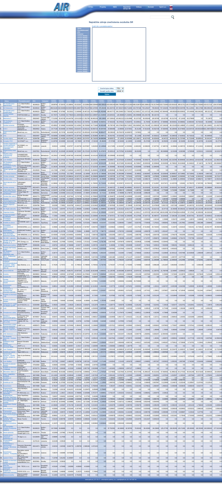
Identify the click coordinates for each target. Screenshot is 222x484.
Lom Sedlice (7, 361)
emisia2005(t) (216, 101)
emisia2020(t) (85, 101)
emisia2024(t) (53, 101)
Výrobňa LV (7, 378)
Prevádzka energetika (7, 219)
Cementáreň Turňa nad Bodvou (9, 166)
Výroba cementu (8, 125)
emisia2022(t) (69, 101)
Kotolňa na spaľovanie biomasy (10, 471)
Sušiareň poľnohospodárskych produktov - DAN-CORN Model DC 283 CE (10, 265)
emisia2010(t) (171, 101)
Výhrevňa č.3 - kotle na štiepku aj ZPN (10, 304)
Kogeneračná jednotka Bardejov (9, 389)
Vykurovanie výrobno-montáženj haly (9, 423)
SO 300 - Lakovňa (9, 238)
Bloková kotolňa (8, 475)
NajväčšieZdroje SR (127, 7)
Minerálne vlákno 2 (9, 372)
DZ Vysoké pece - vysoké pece (9, 111)
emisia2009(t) (180, 101)
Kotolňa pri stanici (9, 352)
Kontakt (151, 7)
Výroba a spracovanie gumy (9, 316)
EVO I (5, 129)
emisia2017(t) (109, 101)
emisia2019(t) (93, 101)
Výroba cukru (7, 179)
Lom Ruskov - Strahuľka (8, 392)
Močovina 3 (7, 118)
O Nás (91, 7)
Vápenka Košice (8, 212)
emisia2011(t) (163, 101)
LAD (4, 308)
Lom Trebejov (8, 349)
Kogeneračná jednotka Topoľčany (9, 396)
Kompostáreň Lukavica (7, 441)
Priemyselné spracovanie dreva (9, 412)
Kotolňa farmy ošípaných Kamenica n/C (8, 436)
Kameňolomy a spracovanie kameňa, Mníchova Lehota (9, 446)
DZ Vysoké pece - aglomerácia (9, 104)
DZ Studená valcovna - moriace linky (9, 338)
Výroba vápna (8, 138)
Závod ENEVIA (8, 270)
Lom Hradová (7, 408)
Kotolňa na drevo (9, 222)
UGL (5, 136)
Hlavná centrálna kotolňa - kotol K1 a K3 (9, 329)
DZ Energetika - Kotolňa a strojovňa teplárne (9, 428)
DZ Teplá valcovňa (9, 209)
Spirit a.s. (162, 7)
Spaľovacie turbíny (9, 245)
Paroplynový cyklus (9, 312)
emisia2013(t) (145, 101)
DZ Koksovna (7, 108)
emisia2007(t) (198, 101)
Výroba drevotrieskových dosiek (9, 281)
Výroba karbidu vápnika (8, 115)
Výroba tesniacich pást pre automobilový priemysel (9, 466)
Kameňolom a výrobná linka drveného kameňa (9, 290)
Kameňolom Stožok (9, 399)
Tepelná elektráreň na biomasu (9, 192)
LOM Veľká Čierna (9, 190)
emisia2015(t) (127, 101)
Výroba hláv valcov (9, 196)
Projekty (103, 7)
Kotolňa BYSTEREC (10, 260)
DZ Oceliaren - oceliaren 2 (8, 121)
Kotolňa (6, 199)
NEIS (115, 7)
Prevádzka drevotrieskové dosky (8, 227)
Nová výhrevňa (8, 432)
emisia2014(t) (136, 101)
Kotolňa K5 (7, 277)
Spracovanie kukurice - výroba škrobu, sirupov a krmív (9, 356)
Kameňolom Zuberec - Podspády (10, 452)
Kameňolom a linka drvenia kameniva (9, 325)
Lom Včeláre (7, 160)
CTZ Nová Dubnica (9, 173)
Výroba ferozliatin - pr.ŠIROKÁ (9, 215)
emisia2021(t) (77, 101)
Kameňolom (7, 386)
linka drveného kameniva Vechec (9, 234)
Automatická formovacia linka (8, 231)
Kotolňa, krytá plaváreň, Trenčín (9, 419)
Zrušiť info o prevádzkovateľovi (102, 26)
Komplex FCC (8, 141)
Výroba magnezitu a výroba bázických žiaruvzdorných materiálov (10, 146)
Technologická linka (9, 201)
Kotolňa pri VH (8, 382)
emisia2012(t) (153, 101)
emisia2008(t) (189, 101)
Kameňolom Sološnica (7, 286)
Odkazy (139, 7)
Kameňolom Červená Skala (8, 345)
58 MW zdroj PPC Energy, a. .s (9, 241)
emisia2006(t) (207, 101)
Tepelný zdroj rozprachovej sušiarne (7, 155)
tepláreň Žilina (8, 458)
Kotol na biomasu (9, 202)
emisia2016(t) (118, 101)
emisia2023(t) (61, 101)
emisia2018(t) (101, 101)
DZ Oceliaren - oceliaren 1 (8, 163)
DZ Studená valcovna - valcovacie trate (8, 252)
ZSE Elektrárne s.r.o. (10, 334)
